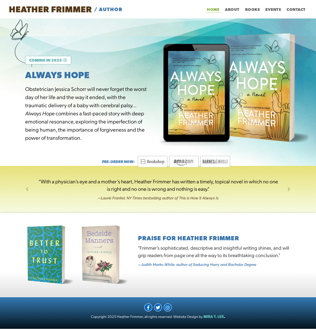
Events (273, 9)
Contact (296, 9)
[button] (27, 189)
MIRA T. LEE (213, 316)
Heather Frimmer (50, 9)
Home (213, 9)
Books (252, 9)
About (232, 9)
